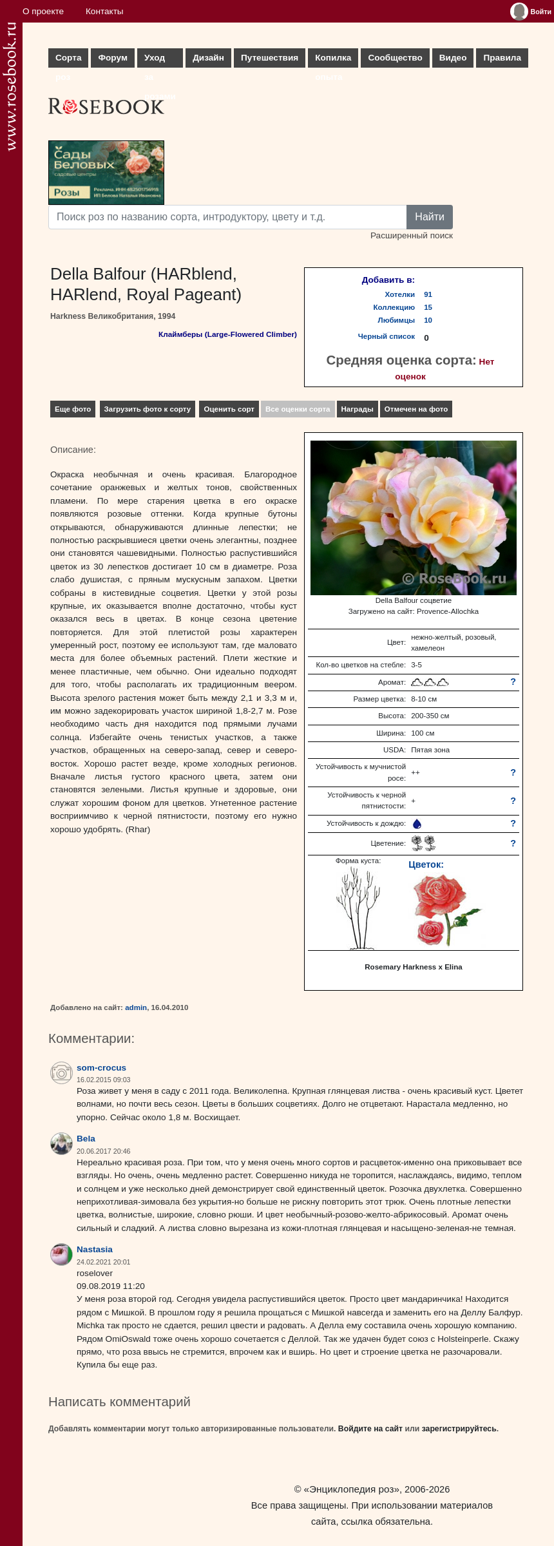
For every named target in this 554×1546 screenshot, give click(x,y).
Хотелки (400, 294)
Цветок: (426, 864)
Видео (453, 57)
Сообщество (395, 57)
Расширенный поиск (411, 235)
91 (428, 294)
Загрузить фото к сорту (147, 409)
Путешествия (269, 57)
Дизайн (208, 57)
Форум (112, 57)
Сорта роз (68, 60)
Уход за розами (160, 60)
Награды (357, 409)
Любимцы (397, 320)
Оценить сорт (229, 409)
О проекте (43, 11)
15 (428, 307)
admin (136, 1007)
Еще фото (73, 409)
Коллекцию (395, 307)
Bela (86, 1138)
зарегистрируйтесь (459, 1428)
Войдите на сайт (370, 1428)
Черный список (386, 336)
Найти (429, 216)
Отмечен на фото (416, 409)
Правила (502, 57)
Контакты (105, 11)
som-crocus (101, 1068)
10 (428, 320)
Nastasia (95, 1249)
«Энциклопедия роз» (351, 1489)
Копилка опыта (333, 60)
